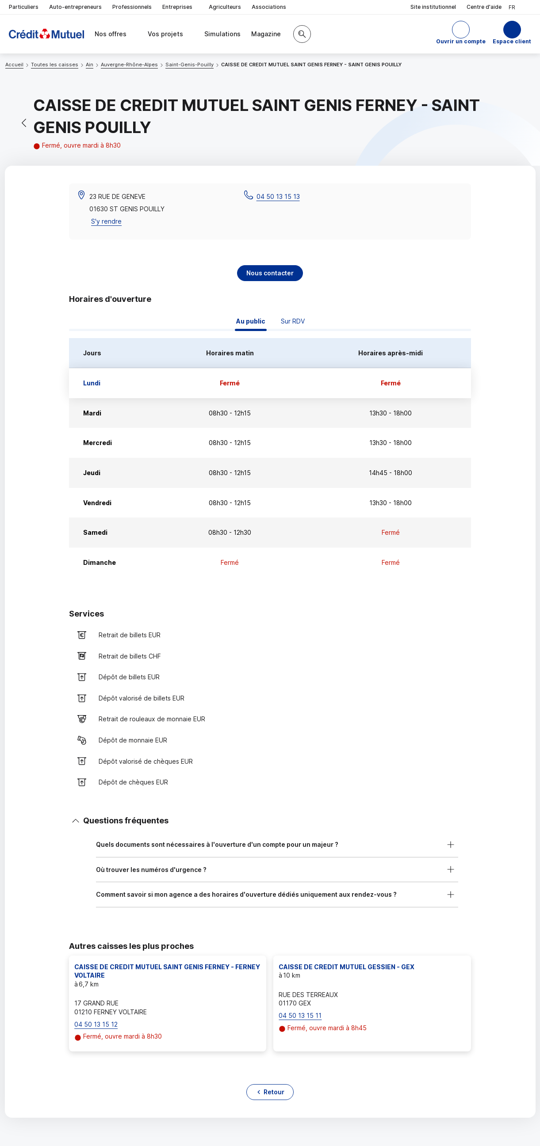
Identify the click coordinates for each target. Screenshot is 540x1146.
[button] (461, 34)
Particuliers (23, 7)
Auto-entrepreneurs (75, 7)
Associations (269, 7)
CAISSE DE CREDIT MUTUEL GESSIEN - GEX (346, 967)
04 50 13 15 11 (300, 1015)
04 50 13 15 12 (96, 1024)
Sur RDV (293, 321)
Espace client (512, 41)
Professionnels (132, 7)
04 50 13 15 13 (278, 196)
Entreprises (180, 7)
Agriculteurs (225, 7)
